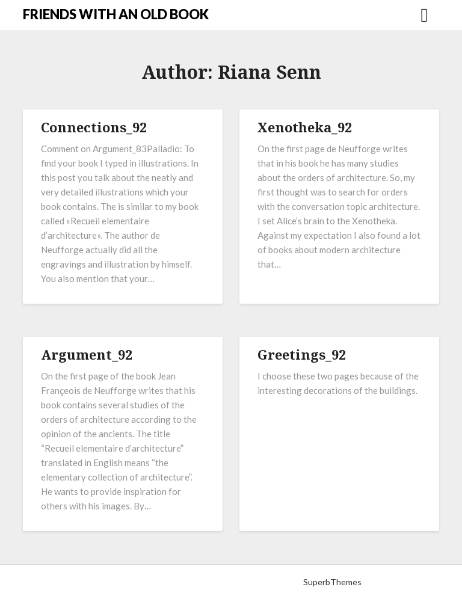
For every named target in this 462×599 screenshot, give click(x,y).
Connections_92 (94, 127)
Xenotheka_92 (304, 127)
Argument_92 (86, 354)
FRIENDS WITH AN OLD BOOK (116, 14)
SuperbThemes (332, 582)
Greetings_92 (301, 354)
